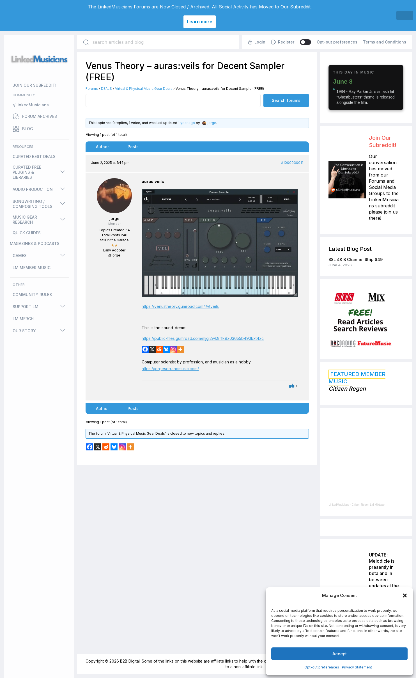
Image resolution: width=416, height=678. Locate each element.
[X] (152, 349)
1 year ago (186, 123)
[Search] (86, 42)
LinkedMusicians (338, 504)
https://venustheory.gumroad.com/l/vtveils (180, 306)
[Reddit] (159, 349)
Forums (92, 88)
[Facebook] (145, 349)
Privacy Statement (357, 667)
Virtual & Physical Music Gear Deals (144, 88)
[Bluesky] (166, 349)
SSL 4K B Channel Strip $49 (355, 259)
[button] (405, 595)
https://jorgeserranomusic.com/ (170, 368)
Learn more (199, 21)
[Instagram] (173, 349)
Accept (339, 653)
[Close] (404, 15)
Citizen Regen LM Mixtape (367, 504)
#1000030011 (292, 163)
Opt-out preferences (321, 667)
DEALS (106, 88)
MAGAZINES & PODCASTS (34, 243)
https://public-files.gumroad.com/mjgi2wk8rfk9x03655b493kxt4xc (203, 338)
